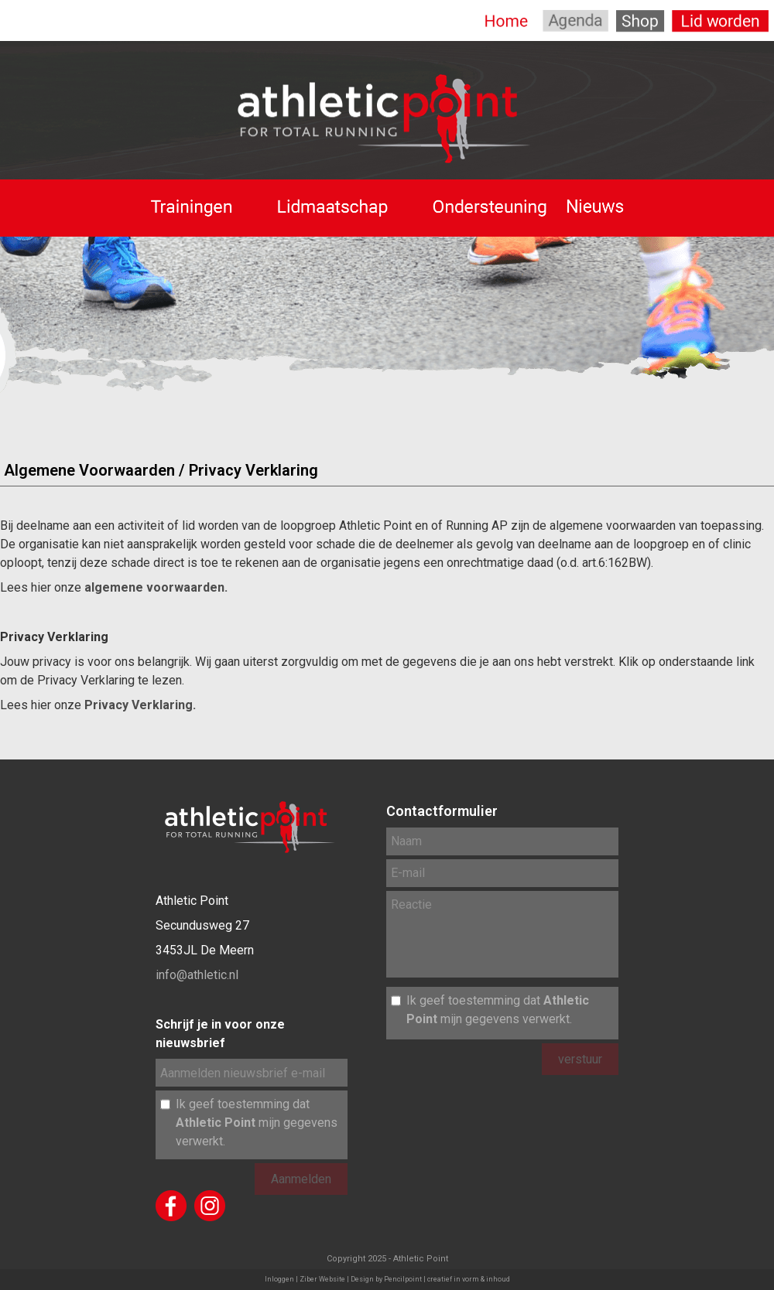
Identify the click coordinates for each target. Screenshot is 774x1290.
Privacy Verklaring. (140, 705)
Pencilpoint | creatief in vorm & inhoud (447, 1279)
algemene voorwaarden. (156, 587)
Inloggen (279, 1279)
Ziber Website (322, 1279)
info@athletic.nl (197, 975)
